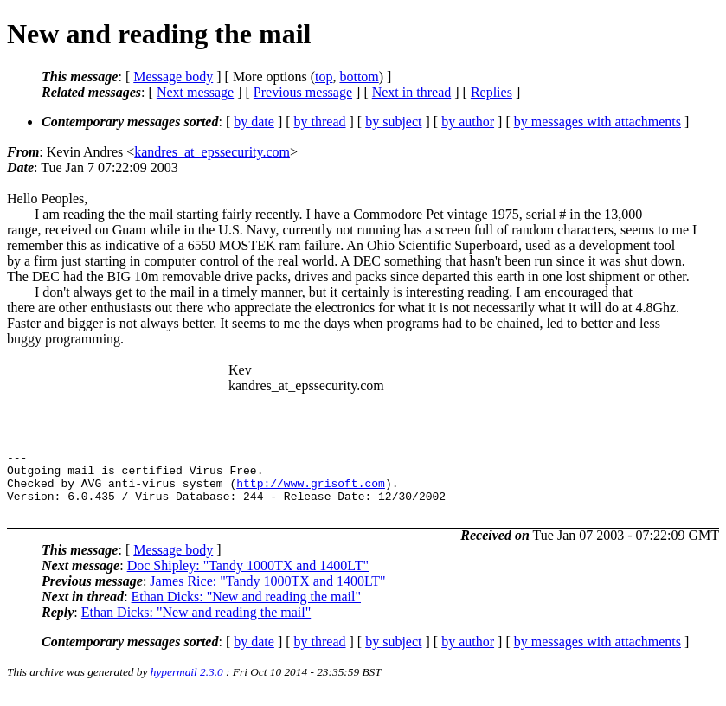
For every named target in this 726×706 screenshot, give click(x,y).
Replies (491, 92)
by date (254, 121)
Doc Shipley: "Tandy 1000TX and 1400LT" (248, 578)
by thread (320, 121)
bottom (358, 76)
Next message (195, 92)
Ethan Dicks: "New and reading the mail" (246, 609)
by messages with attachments (597, 121)
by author (467, 121)
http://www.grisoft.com (310, 490)
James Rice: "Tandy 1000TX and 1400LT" (267, 594)
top (323, 76)
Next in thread (412, 92)
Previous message (303, 92)
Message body (173, 76)
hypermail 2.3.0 (187, 684)
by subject (393, 121)
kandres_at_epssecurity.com (212, 151)
